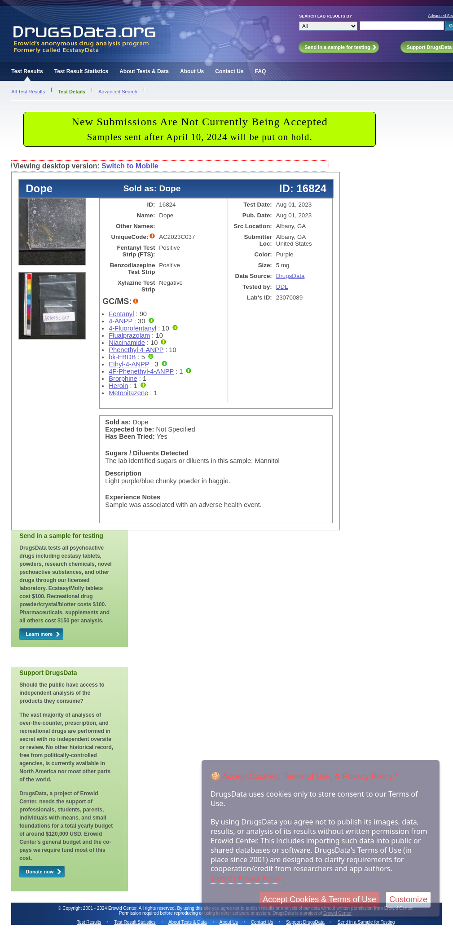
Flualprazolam (129, 335)
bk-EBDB (122, 357)
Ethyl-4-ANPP (129, 364)
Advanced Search (117, 91)
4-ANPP (120, 321)
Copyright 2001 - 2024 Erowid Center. (99, 908)
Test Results (27, 71)
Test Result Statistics (81, 71)
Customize (408, 899)
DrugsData (290, 276)
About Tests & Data (144, 71)
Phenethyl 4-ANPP (136, 349)
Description (123, 473)
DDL (282, 286)
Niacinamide (127, 342)
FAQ (260, 71)
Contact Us (229, 71)
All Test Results (28, 91)
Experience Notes (132, 497)
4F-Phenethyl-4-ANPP (141, 371)
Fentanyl (121, 313)
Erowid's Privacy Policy (246, 877)
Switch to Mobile (129, 166)
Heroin (118, 385)
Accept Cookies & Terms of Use (319, 899)
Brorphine (123, 378)
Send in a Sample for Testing (366, 922)
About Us (192, 71)
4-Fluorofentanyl (132, 328)
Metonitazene (128, 393)
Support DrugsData (305, 922)
